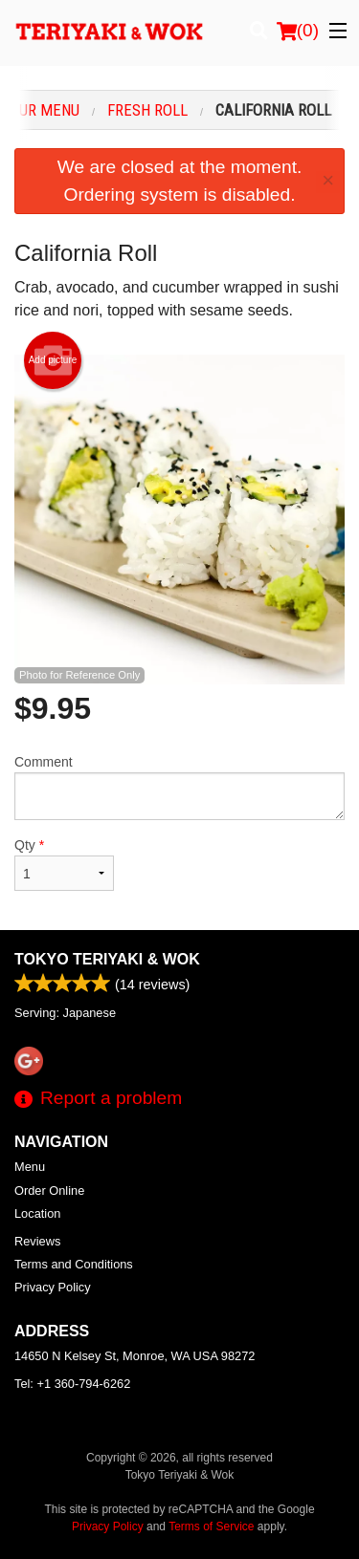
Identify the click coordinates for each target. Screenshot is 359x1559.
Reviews (37, 1241)
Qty (64, 864)
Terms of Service (211, 1526)
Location (37, 1213)
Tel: (72, 1383)
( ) (298, 30)
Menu (29, 1166)
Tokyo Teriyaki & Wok (107, 959)
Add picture (53, 360)
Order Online (49, 1190)
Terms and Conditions (73, 1264)
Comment (179, 787)
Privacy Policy (52, 1287)
